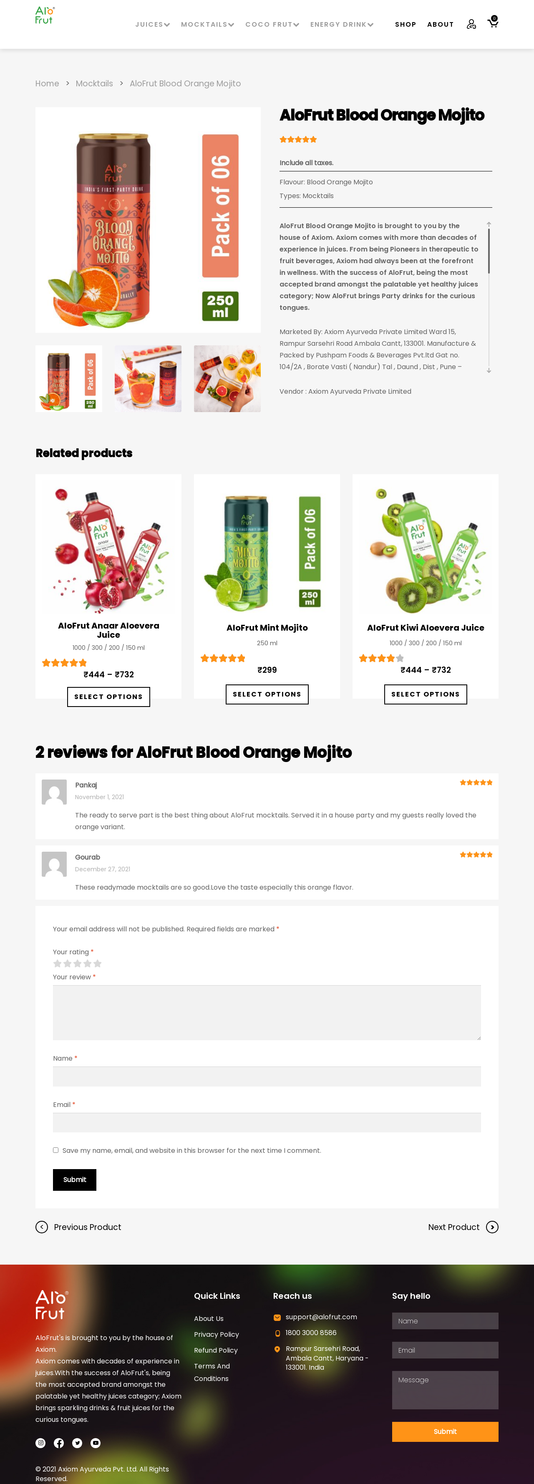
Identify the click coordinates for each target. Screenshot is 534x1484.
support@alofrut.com (321, 1317)
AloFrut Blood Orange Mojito (185, 83)
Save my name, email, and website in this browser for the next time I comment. (192, 1150)
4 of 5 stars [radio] (87, 963)
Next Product (455, 1227)
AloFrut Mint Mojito (267, 628)
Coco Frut (272, 24)
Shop (406, 24)
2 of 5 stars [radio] (67, 963)
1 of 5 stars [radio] (57, 963)
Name (65, 1058)
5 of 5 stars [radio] (97, 963)
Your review (74, 977)
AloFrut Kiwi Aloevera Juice (425, 628)
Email (64, 1104)
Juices (153, 24)
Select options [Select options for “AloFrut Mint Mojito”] (267, 694)
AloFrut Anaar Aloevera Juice (108, 630)
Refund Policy (216, 1350)
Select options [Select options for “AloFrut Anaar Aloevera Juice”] (108, 697)
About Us (209, 1318)
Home (47, 83)
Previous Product (86, 1227)
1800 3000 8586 (311, 1333)
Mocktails (208, 24)
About (440, 24)
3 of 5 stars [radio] (77, 963)
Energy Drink (342, 24)
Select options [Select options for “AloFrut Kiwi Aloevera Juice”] (425, 694)
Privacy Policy (216, 1334)
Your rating (73, 952)
